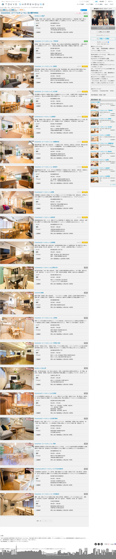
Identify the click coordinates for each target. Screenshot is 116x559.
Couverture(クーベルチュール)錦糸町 (45, 217)
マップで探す (80, 4)
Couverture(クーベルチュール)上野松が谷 (46, 267)
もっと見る (112, 184)
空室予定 (85, 66)
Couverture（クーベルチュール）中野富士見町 (47, 343)
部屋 (13, 10)
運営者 (21, 10)
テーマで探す (99, 4)
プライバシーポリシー (16, 548)
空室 (86, 16)
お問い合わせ (35, 548)
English (113, 544)
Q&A (106, 4)
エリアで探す (89, 4)
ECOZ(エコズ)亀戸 (40, 16)
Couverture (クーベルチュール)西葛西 (45, 116)
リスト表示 (78, 13)
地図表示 (85, 13)
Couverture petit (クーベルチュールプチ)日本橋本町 (49, 469)
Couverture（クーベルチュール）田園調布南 (47, 141)
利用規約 (8, 548)
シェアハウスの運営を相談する (47, 548)
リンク (24, 548)
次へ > (46, 520)
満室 (86, 267)
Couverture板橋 (39, 292)
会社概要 (2, 548)
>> (51, 520)
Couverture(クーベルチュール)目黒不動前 (46, 418)
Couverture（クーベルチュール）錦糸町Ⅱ (46, 167)
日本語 (107, 544)
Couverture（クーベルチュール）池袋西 (46, 66)
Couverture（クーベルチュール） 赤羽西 (46, 318)
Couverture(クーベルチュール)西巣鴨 (45, 242)
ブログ (111, 4)
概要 (4, 10)
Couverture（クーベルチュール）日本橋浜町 (47, 494)
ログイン (110, 1)
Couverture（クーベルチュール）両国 (45, 443)
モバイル (29, 548)
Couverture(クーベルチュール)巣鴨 (44, 192)
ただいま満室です (103, 28)
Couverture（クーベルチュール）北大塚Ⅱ (46, 91)
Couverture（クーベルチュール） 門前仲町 (46, 41)
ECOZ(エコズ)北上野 (40, 368)
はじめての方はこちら (60, 548)
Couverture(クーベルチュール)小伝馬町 (45, 393)
